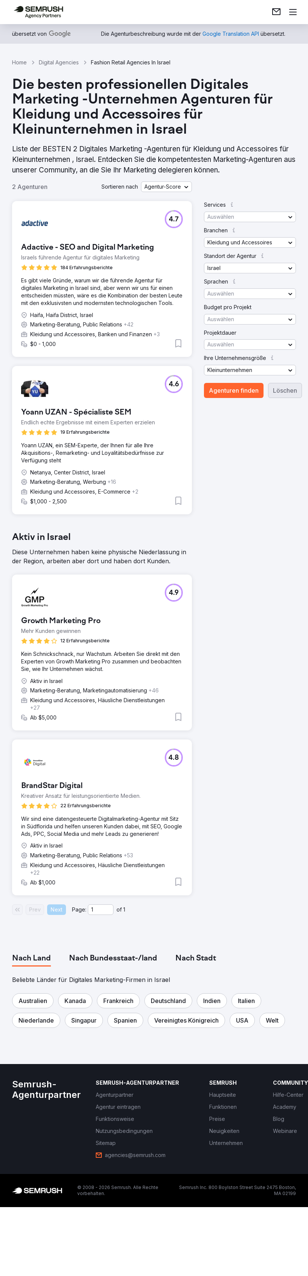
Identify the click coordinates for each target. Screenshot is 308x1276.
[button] (166, 186)
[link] (276, 12)
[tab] (31, 958)
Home (19, 62)
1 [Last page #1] (124, 909)
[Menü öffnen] (293, 12)
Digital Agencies (59, 62)
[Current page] (100, 910)
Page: (79, 909)
